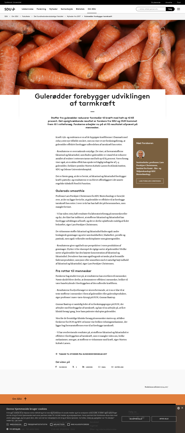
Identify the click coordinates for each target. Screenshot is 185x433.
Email (102, 357)
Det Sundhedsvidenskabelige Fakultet (48, 16)
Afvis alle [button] (164, 419)
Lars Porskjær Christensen (150, 170)
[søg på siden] (152, 9)
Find (178, 2)
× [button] (182, 408)
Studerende (155, 2)
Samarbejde (67, 9)
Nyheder (53, 9)
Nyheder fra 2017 (74, 16)
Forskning (41, 9)
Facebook (61, 357)
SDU (6, 16)
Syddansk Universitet (13, 2)
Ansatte (169, 2)
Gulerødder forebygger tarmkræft (98, 16)
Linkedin (87, 357)
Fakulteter (26, 16)
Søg (170, 9)
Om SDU (92, 9)
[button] (7, 424)
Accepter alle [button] (136, 419)
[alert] (92, 419)
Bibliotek (80, 9)
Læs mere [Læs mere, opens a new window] (18, 420)
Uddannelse (27, 9)
